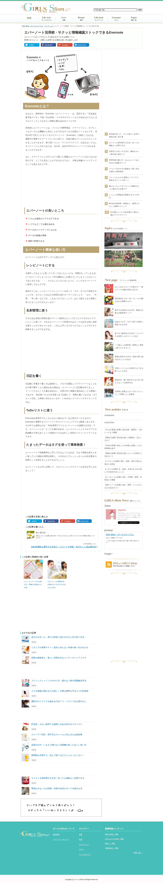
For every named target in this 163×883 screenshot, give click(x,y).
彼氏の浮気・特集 (111, 834)
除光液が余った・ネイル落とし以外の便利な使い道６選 (124, 135)
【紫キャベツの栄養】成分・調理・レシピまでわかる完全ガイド (123, 486)
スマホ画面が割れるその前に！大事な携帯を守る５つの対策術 (59, 691)
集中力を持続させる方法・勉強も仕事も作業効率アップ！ (129, 311)
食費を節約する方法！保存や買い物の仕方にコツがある (129, 358)
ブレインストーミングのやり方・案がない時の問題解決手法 (58, 681)
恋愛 (64, 20)
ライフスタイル (46, 20)
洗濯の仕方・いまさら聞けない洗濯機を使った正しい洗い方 (58, 745)
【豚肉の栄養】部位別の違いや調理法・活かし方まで (123, 439)
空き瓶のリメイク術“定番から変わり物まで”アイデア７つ (124, 213)
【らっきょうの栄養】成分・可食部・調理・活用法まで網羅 (123, 478)
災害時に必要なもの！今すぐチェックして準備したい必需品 (129, 392)
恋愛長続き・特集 (111, 848)
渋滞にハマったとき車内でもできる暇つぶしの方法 (129, 369)
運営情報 (56, 834)
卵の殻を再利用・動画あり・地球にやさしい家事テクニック (124, 204)
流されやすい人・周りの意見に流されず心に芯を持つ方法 (57, 637)
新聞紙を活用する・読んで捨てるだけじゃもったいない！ (57, 755)
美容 (81, 20)
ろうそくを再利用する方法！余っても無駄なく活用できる (57, 778)
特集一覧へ (138, 853)
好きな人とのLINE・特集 (114, 839)
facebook (48, 45)
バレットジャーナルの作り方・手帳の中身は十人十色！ (33, 584)
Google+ (65, 45)
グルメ (116, 20)
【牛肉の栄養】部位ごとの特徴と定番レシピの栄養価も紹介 (123, 446)
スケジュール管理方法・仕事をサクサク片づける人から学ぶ (56, 584)
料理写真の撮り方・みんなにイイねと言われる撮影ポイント (124, 161)
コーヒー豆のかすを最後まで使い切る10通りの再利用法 (124, 170)
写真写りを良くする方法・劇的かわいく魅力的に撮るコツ (124, 152)
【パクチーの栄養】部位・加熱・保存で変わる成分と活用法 (123, 462)
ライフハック (99, 20)
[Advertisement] (61, 187)
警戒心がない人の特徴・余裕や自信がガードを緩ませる (56, 788)
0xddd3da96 (109, 415)
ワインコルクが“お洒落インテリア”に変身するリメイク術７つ (124, 178)
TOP (29, 18)
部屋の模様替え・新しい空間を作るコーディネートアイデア (58, 658)
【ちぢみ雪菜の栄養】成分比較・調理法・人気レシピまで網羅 (123, 431)
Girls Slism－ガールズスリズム (120, 534)
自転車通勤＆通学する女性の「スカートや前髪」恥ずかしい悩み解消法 (63, 547)
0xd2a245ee (109, 422)
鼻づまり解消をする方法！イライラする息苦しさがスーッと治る (129, 334)
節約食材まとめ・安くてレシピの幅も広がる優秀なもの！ (129, 299)
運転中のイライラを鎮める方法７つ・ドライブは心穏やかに (58, 701)
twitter (31, 45)
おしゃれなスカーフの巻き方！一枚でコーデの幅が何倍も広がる (129, 288)
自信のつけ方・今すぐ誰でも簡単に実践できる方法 (129, 323)
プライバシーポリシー (61, 839)
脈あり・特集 (110, 843)
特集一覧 (134, 20)
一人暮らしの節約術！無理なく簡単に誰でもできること (129, 346)
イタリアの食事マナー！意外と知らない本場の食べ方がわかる (59, 647)
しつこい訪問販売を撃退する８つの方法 (124, 196)
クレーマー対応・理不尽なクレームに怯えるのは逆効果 (56, 734)
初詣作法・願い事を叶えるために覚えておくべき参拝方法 (129, 381)
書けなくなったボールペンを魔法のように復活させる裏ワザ (124, 187)
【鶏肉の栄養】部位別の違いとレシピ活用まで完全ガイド (123, 454)
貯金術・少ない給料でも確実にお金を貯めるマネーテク (56, 724)
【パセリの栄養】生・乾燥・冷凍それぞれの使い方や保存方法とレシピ (123, 470)
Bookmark (82, 45)
